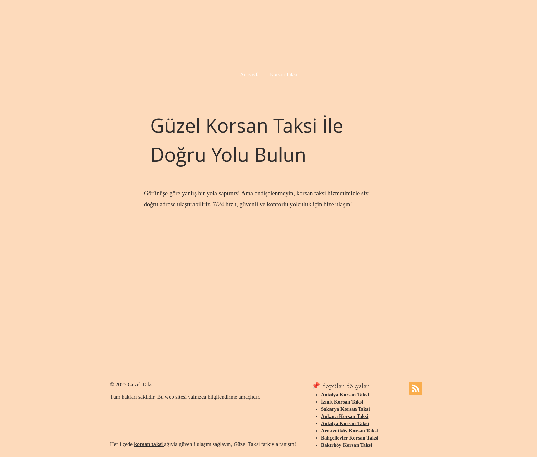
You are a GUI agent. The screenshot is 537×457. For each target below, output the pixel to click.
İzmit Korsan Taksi (342, 402)
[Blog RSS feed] (415, 389)
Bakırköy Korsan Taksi (346, 445)
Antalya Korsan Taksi (345, 394)
